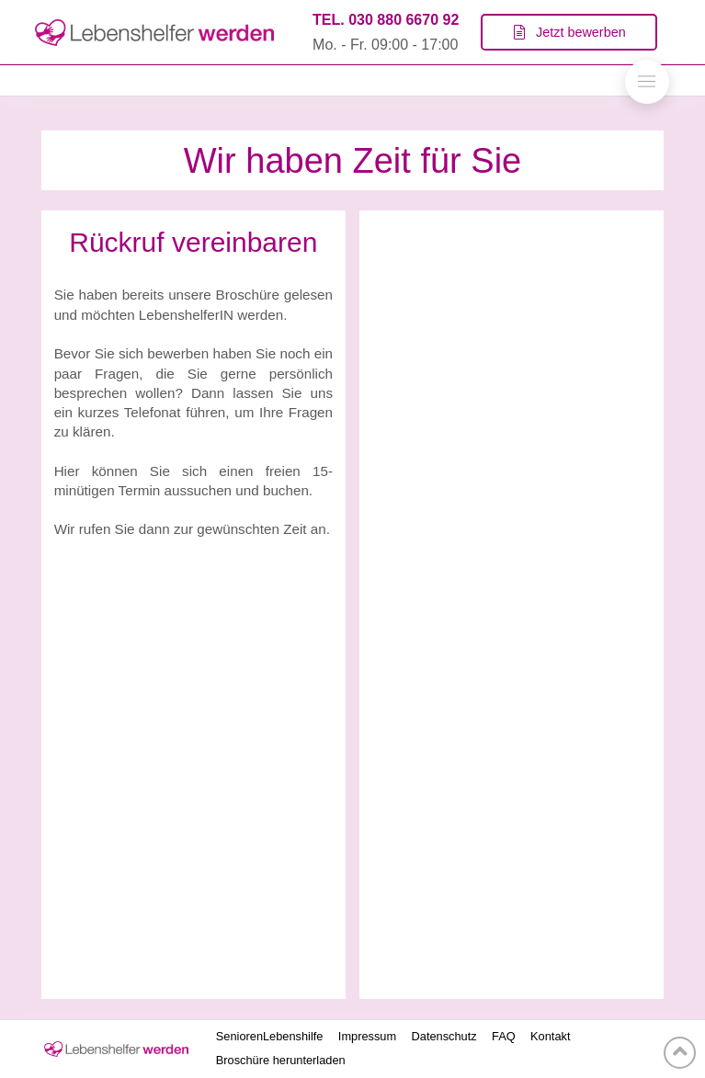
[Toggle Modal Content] (569, 32)
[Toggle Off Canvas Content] (647, 82)
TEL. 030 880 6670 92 (386, 20)
